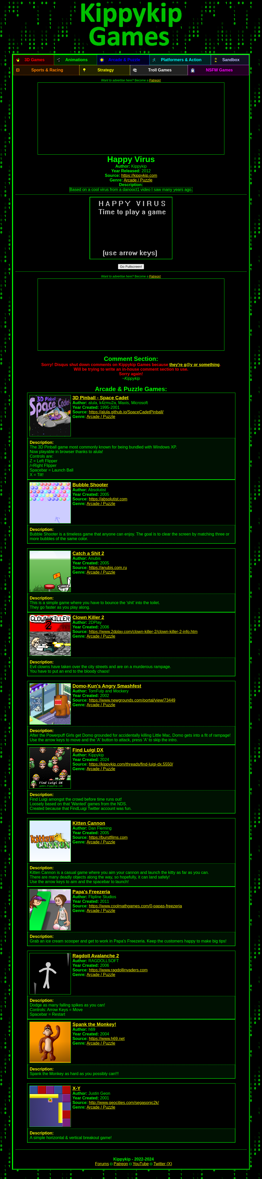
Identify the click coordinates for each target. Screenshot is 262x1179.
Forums (102, 1164)
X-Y (76, 1088)
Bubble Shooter (90, 484)
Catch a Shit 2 (88, 553)
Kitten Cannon (88, 823)
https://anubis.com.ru (108, 567)
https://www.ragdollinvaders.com (118, 970)
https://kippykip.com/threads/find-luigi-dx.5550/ (131, 764)
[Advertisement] (131, 118)
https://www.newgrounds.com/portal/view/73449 (132, 700)
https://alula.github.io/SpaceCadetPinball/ (126, 412)
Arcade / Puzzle (138, 180)
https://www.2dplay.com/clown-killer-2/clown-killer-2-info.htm (143, 631)
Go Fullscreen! (131, 267)
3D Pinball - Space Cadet (100, 397)
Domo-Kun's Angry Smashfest (106, 686)
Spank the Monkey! (94, 1024)
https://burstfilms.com (108, 837)
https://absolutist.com (108, 499)
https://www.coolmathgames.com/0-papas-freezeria (135, 906)
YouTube (141, 1164)
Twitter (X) (163, 1164)
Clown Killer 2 (88, 617)
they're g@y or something (194, 364)
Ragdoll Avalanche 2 (95, 955)
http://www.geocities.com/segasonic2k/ (124, 1102)
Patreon (121, 1164)
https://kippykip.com (139, 175)
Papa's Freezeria (91, 891)
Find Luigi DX (87, 750)
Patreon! (155, 80)
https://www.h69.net (107, 1038)
